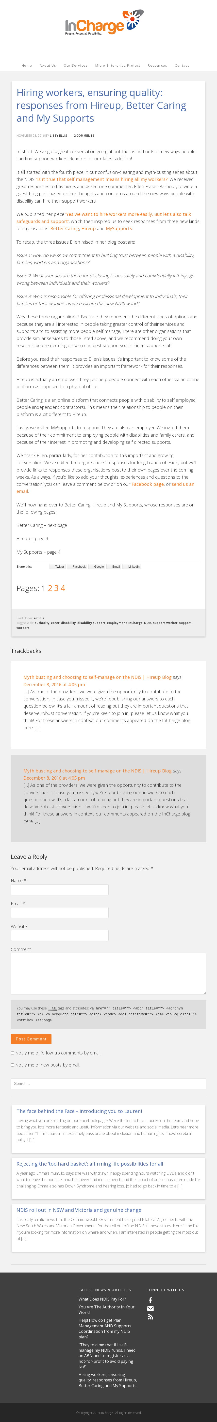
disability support (91, 623)
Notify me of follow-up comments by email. (58, 1052)
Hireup (88, 228)
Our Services (76, 65)
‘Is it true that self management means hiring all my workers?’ (102, 179)
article (39, 618)
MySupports (119, 228)
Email (18, 903)
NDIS (147, 623)
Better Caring (64, 228)
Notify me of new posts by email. (47, 1064)
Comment (21, 949)
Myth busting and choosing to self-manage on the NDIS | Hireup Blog (97, 677)
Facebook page (148, 484)
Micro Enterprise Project (117, 65)
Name (18, 880)
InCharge (108, 20)
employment (117, 623)
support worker (165, 623)
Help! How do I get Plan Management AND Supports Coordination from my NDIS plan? (105, 1328)
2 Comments (84, 135)
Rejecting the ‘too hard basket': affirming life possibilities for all (90, 1163)
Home (27, 65)
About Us (48, 65)
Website (19, 926)
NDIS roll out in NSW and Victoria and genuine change (79, 1209)
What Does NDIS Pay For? (102, 1298)
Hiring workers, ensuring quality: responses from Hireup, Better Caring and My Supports (108, 1379)
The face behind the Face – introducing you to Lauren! (79, 1110)
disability (68, 623)
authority (42, 623)
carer (55, 623)
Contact (182, 65)
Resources (157, 65)
